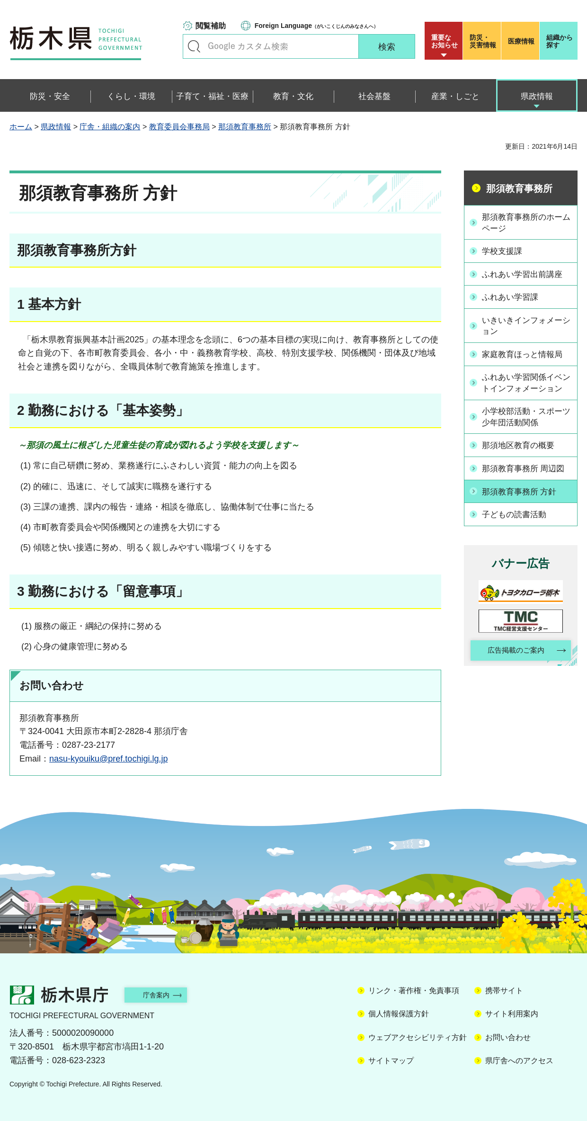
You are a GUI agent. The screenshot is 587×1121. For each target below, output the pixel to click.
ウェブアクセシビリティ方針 (417, 1037)
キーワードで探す (194, 46)
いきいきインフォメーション (526, 323)
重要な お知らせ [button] (444, 41)
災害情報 (484, 41)
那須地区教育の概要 (521, 455)
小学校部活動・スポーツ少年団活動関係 (526, 426)
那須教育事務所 (244, 127)
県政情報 (56, 127)
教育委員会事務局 (179, 127)
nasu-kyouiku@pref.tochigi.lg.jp (108, 758)
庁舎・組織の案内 (110, 127)
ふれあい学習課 (513, 295)
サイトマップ (391, 1061)
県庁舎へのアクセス (519, 1061)
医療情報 (521, 41)
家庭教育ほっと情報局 (526, 352)
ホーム (20, 127)
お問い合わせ (508, 1037)
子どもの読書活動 (517, 522)
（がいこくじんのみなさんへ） (316, 25)
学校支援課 (504, 251)
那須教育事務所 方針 (522, 499)
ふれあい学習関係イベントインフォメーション (526, 386)
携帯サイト (504, 990)
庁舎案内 (163, 995)
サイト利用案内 (511, 1014)
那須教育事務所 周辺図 (527, 477)
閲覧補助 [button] (211, 26)
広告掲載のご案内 (512, 659)
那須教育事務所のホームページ (526, 222)
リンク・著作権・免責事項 (413, 990)
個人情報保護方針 (398, 1014)
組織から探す (559, 41)
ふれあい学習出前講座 (526, 273)
